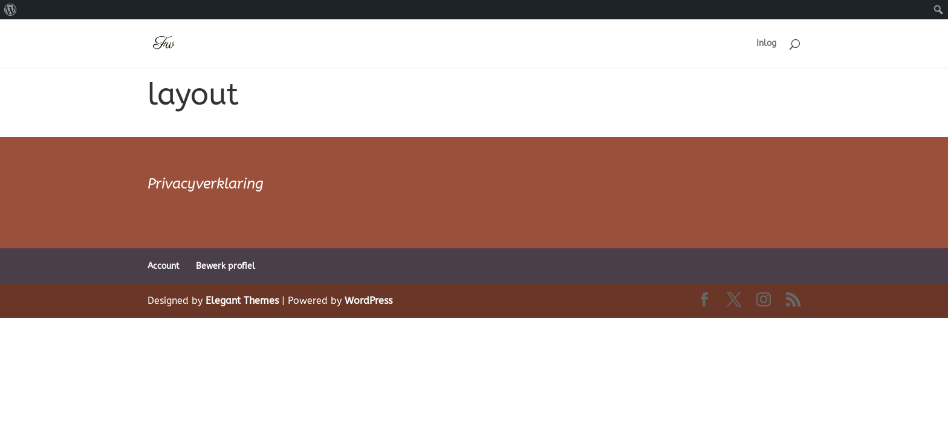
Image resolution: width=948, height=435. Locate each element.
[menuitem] (10, 9)
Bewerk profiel (225, 266)
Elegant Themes (242, 300)
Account (164, 266)
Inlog (766, 43)
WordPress (368, 300)
